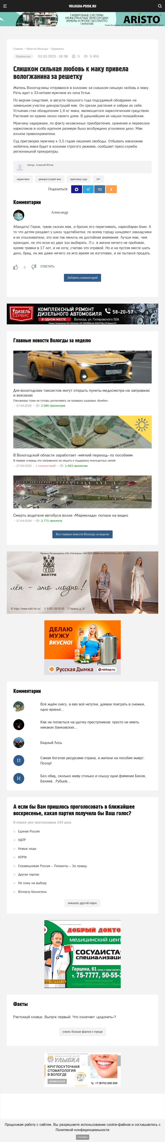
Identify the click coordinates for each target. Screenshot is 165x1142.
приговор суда (78, 179)
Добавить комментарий (82, 277)
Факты (20, 1004)
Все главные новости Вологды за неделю (82, 534)
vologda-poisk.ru (82, 6)
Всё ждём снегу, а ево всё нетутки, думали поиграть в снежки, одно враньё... (92, 707)
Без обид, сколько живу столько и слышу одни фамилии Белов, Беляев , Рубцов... (93, 778)
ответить (47, 266)
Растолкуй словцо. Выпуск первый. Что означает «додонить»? (64, 1017)
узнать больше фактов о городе (82, 1031)
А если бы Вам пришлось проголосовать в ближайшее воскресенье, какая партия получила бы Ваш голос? (74, 810)
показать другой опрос (82, 903)
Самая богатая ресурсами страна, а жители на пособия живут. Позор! (92, 760)
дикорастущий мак (49, 179)
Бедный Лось (51, 742)
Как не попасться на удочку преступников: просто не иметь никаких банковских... (89, 724)
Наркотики (23, 179)
